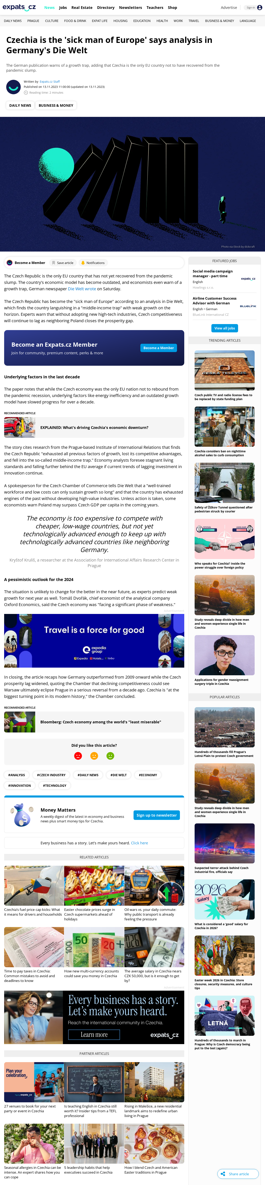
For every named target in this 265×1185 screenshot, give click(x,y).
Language (248, 21)
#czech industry (51, 775)
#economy (148, 775)
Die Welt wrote (82, 289)
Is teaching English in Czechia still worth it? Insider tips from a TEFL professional (90, 1111)
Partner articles (94, 1053)
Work (178, 21)
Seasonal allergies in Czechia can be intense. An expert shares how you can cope (32, 1172)
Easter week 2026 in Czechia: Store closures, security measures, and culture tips (223, 984)
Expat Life (99, 21)
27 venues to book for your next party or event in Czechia (30, 1108)
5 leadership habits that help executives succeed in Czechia (88, 1170)
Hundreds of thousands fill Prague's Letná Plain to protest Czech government (224, 754)
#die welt (119, 775)
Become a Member (158, 348)
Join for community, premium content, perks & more (57, 352)
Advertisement (174, 611)
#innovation (19, 785)
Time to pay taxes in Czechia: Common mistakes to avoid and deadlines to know (29, 976)
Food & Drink (75, 21)
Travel (194, 21)
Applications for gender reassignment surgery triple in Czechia (221, 682)
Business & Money (219, 21)
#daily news (88, 775)
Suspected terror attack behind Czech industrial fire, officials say (221, 870)
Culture (51, 21)
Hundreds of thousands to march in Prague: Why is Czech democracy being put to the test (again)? (222, 1044)
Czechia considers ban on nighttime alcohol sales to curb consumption (220, 453)
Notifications (93, 263)
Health (162, 21)
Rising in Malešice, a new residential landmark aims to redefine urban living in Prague (153, 1111)
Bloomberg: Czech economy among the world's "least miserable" (100, 721)
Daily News (13, 21)
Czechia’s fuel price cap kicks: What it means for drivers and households (33, 912)
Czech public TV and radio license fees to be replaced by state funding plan (223, 397)
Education (142, 21)
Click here (139, 842)
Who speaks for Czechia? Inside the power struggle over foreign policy (220, 565)
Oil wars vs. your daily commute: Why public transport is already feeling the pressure (150, 914)
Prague (33, 21)
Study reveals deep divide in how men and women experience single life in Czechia (222, 623)
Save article (62, 263)
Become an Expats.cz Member (54, 344)
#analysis (16, 775)
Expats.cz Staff (50, 82)
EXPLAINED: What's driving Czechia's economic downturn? (94, 427)
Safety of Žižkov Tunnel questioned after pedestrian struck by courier (224, 509)
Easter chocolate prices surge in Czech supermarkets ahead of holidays (89, 914)
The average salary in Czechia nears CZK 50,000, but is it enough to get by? (152, 976)
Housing (120, 21)
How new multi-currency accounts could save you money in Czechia (91, 973)
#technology (54, 785)
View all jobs (224, 328)
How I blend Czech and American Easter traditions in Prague (150, 1170)
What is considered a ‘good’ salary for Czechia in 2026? (221, 926)
